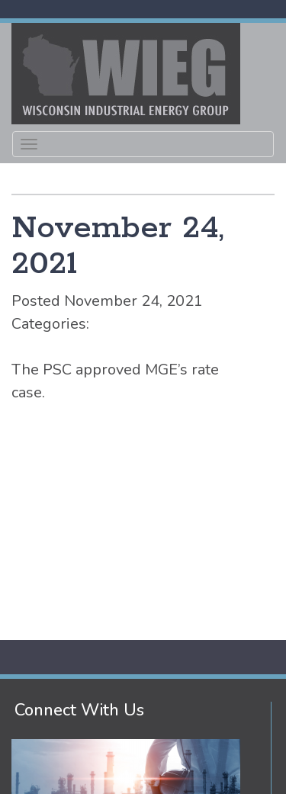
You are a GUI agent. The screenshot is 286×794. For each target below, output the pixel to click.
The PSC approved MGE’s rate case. (115, 381)
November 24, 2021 (117, 246)
